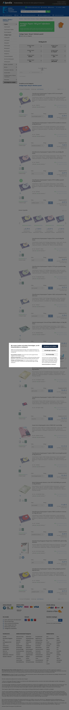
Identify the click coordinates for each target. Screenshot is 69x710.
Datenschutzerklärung (46, 364)
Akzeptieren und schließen (50, 346)
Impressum (53, 364)
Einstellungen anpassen (50, 350)
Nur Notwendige (50, 354)
